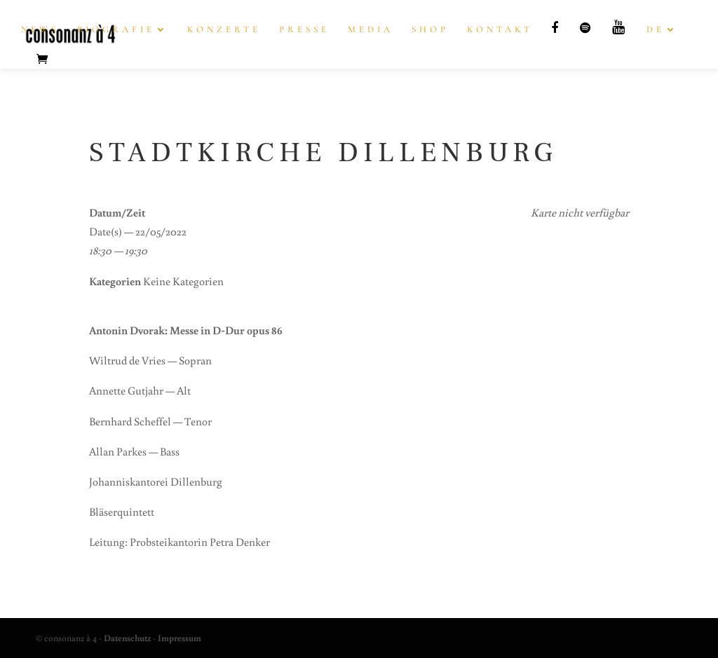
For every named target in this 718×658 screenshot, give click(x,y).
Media (370, 30)
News (40, 30)
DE (655, 30)
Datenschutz (127, 638)
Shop (430, 30)
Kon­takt (500, 30)
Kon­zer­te (224, 30)
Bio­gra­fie (116, 30)
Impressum (179, 638)
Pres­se (304, 30)
